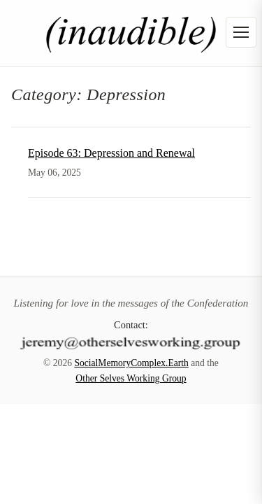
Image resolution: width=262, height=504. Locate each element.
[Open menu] (241, 32)
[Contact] (131, 341)
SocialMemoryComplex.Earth (131, 363)
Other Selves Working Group (130, 378)
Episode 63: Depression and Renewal (111, 153)
